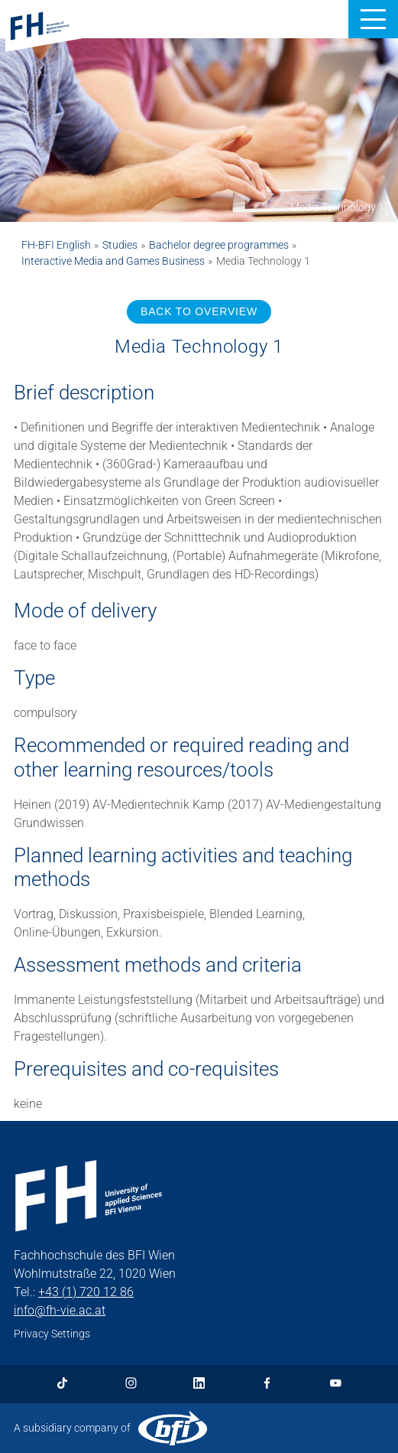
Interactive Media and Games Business (113, 261)
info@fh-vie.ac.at (59, 1310)
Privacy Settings (52, 1334)
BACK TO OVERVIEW (199, 311)
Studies (120, 245)
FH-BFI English (56, 245)
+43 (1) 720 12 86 (86, 1292)
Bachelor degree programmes (219, 245)
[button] (373, 19)
